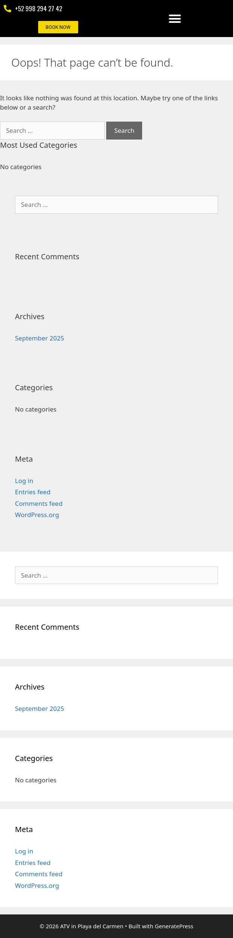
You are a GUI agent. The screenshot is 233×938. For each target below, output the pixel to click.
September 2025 (39, 338)
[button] (175, 18)
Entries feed (32, 492)
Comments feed (38, 503)
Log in (24, 480)
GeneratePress (174, 926)
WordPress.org (37, 514)
